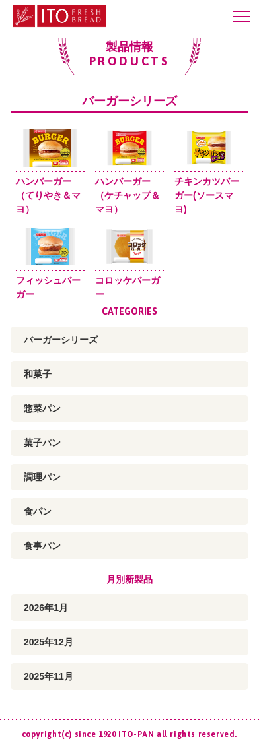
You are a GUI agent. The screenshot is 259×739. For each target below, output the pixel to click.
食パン (38, 511)
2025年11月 (48, 676)
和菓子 (38, 374)
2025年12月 (48, 642)
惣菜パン (42, 408)
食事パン (42, 545)
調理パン (42, 477)
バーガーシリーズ (61, 340)
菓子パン (42, 442)
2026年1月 (46, 607)
